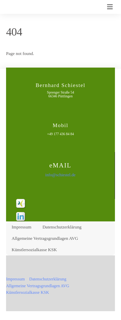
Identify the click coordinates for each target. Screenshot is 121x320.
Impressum (21, 226)
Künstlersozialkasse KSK (34, 249)
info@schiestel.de (60, 174)
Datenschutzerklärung (61, 226)
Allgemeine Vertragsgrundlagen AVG (45, 238)
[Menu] (110, 7)
